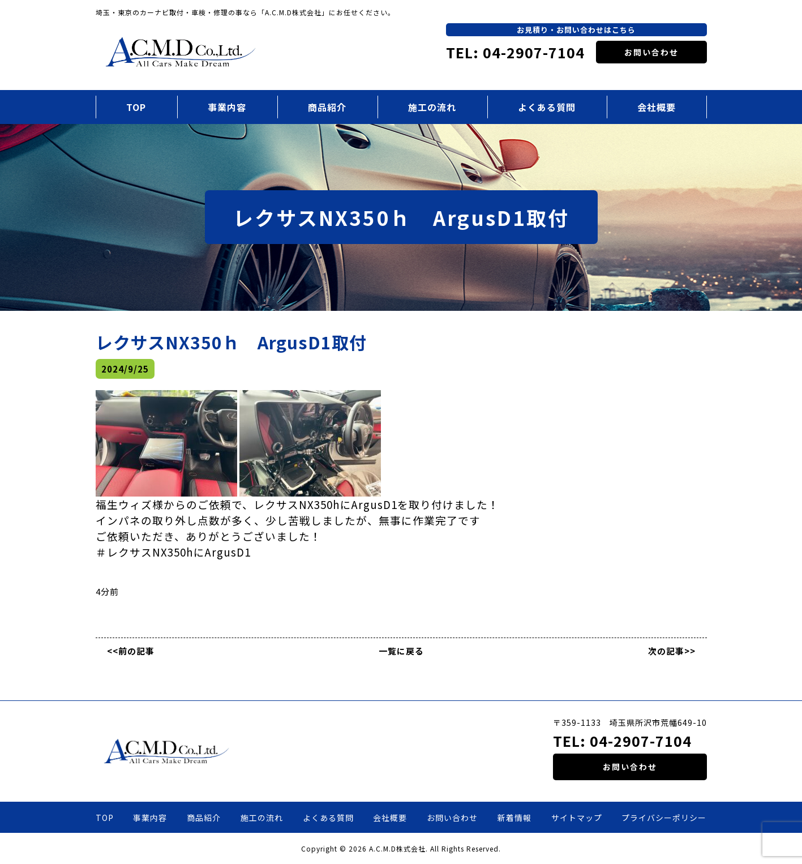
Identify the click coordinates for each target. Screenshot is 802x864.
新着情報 (514, 817)
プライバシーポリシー (663, 817)
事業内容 (227, 107)
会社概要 (656, 107)
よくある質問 (547, 107)
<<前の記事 (131, 651)
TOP (136, 107)
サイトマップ (576, 817)
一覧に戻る (401, 651)
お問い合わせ (651, 52)
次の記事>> (672, 651)
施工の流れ (432, 107)
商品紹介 (327, 107)
